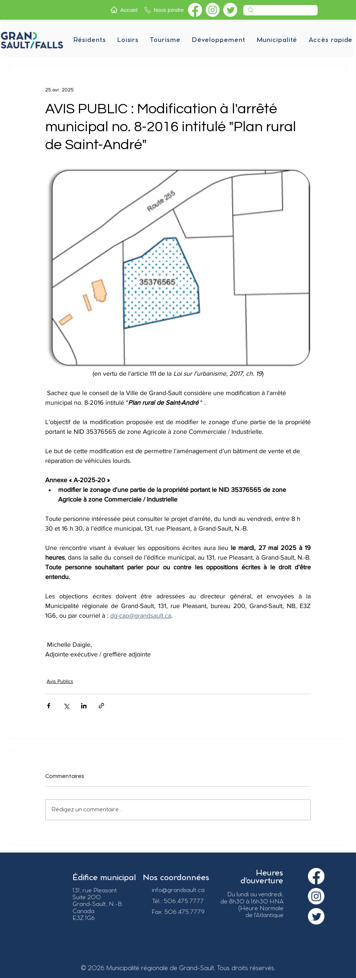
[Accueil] (125, 10)
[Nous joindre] (164, 10)
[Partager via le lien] (101, 705)
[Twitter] (230, 10)
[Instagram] (213, 10)
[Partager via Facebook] (48, 705)
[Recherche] (279, 12)
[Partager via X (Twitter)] (66, 705)
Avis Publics (60, 681)
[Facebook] (195, 10)
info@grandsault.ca (178, 890)
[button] (89, 40)
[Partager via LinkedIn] (83, 705)
